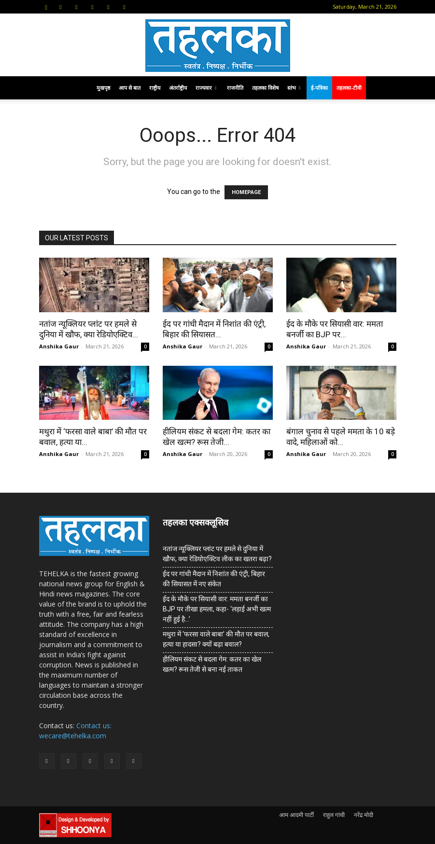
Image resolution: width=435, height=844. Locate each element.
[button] (46, 6)
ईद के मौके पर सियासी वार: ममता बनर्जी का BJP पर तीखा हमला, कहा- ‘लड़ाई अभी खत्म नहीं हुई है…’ (217, 609)
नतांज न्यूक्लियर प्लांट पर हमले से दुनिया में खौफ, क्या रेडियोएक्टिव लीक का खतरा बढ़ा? (217, 554)
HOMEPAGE (246, 192)
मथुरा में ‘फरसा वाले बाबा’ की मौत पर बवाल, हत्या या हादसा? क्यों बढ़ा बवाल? (216, 639)
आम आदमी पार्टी (296, 815)
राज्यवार (206, 87)
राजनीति (235, 87)
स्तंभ (293, 87)
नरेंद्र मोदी (363, 815)
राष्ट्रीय (154, 87)
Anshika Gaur (59, 346)
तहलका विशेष (265, 87)
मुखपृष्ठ (103, 87)
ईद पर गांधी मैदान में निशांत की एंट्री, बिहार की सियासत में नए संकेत (214, 579)
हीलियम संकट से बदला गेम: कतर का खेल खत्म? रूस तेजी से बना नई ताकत (212, 664)
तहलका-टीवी (349, 87)
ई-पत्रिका (319, 87)
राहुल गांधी (334, 815)
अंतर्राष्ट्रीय (178, 87)
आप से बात (129, 87)
